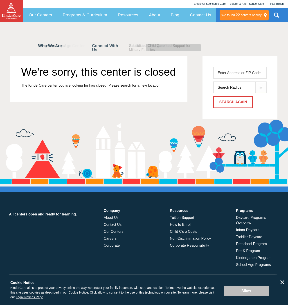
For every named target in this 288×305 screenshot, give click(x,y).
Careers (110, 238)
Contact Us (200, 15)
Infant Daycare (247, 230)
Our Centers (40, 15)
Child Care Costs (183, 231)
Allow (246, 291)
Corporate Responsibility (189, 245)
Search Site (276, 17)
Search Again (233, 102)
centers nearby (241, 15)
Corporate (112, 245)
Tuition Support (182, 217)
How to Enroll (180, 224)
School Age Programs (253, 265)
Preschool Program (251, 244)
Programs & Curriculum (85, 15)
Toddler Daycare (249, 237)
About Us (111, 217)
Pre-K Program (248, 251)
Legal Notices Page (29, 297)
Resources (128, 15)
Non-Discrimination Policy (190, 238)
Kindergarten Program (253, 258)
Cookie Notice (78, 292)
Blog (175, 15)
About (154, 15)
